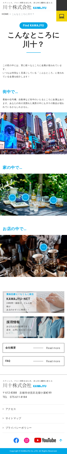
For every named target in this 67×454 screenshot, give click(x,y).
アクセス (11, 409)
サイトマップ (13, 418)
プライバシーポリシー (19, 427)
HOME (5, 14)
